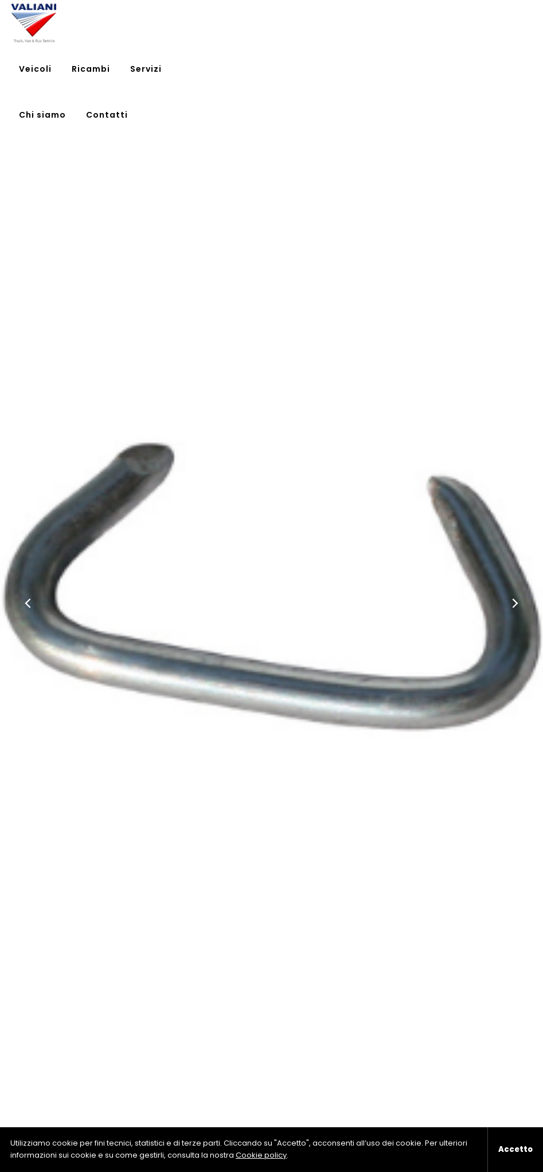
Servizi (379, 23)
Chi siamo (438, 23)
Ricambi (324, 23)
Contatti (503, 23)
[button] (28, 603)
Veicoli (268, 23)
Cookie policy (261, 1155)
